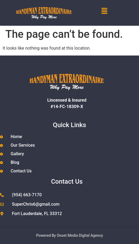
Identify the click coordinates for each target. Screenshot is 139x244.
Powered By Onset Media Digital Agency (69, 235)
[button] (113, 11)
